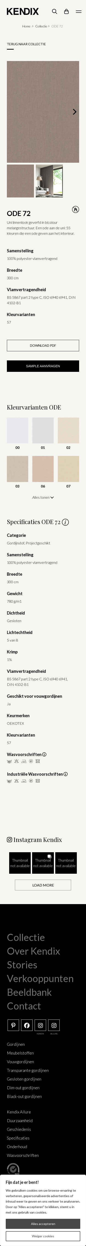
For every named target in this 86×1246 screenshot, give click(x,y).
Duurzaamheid (20, 1120)
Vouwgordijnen (20, 1061)
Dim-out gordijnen (23, 1087)
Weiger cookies (43, 1236)
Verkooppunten (40, 978)
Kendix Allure (19, 1111)
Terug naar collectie (26, 44)
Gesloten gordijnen (24, 1078)
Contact (24, 1006)
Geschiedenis (19, 1129)
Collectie (41, 26)
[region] (43, 1210)
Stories (22, 964)
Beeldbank (29, 992)
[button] (20, 863)
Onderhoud (17, 1146)
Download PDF (43, 345)
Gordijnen (16, 1044)
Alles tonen (43, 497)
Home (26, 26)
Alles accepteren (43, 1224)
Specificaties (18, 1137)
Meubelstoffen (20, 1052)
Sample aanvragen (43, 366)
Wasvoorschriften (23, 1155)
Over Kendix (33, 951)
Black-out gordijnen (24, 1096)
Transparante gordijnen (28, 1070)
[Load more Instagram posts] (43, 885)
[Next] (74, 112)
